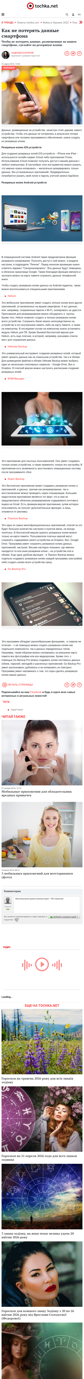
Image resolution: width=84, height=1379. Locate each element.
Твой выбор (9, 68)
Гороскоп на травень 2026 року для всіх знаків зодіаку (37, 1080)
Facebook (36, 692)
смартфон (17, 710)
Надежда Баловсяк (22, 53)
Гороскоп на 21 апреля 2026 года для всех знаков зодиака (39, 1158)
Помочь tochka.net (28, 22)
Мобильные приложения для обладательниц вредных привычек (37, 793)
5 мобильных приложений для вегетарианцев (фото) (37, 875)
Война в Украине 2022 (56, 22)
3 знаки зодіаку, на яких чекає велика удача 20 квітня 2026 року (38, 1235)
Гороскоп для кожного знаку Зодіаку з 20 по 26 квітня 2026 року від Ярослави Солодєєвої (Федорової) (38, 1314)
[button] (73, 14)
